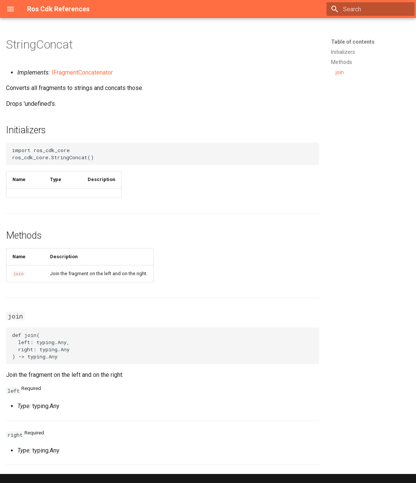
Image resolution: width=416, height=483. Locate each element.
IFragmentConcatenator (82, 72)
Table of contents (353, 42)
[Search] (370, 9)
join (19, 273)
